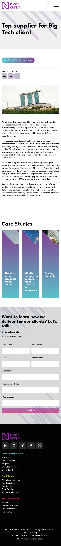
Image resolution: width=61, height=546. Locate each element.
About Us (6, 458)
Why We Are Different (11, 480)
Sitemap (33, 533)
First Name (8, 345)
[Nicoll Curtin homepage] (11, 5)
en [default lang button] (48, 6)
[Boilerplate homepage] (30, 436)
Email (5, 358)
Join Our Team (8, 461)
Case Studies (8, 489)
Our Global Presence (11, 467)
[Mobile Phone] (45, 364)
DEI (25, 533)
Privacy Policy (40, 530)
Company (7, 371)
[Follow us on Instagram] (13, 445)
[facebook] (17, 76)
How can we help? (11, 384)
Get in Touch (7, 470)
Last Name (37, 345)
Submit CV (6, 503)
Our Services (7, 486)
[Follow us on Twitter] (39, 445)
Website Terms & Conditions (17, 530)
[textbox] (16, 351)
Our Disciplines (8, 483)
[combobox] (30, 390)
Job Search (7, 512)
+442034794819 (13, 337)
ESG (51, 530)
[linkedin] (4, 76)
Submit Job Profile (10, 493)
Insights (5, 464)
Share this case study (11, 71)
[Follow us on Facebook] (22, 445)
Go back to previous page (19, 60)
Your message (9, 397)
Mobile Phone (39, 358)
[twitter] (11, 76)
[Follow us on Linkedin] (5, 445)
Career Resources (10, 506)
